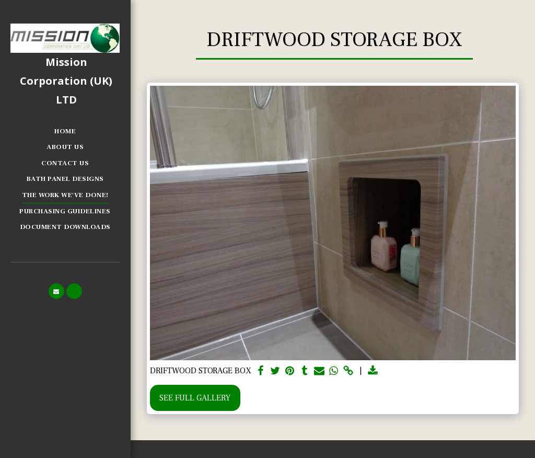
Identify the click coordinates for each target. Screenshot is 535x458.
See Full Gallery (194, 398)
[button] (56, 291)
